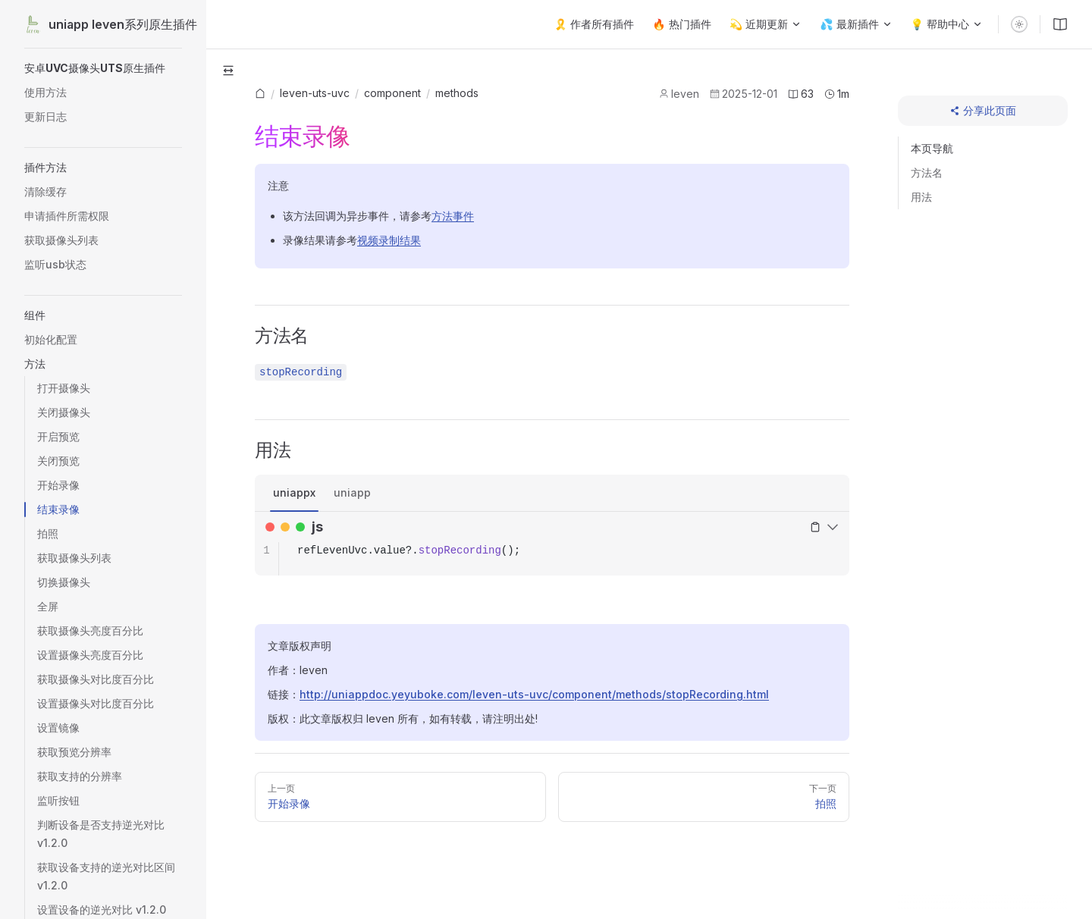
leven (685, 93)
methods (457, 92)
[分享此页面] (983, 111)
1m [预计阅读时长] (843, 93)
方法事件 (452, 215)
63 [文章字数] (807, 93)
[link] (260, 94)
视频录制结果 (389, 240)
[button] (103, 68)
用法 (921, 196)
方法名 (927, 172)
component (392, 92)
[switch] (1019, 24)
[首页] (260, 94)
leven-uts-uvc (315, 92)
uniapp (352, 492)
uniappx (294, 492)
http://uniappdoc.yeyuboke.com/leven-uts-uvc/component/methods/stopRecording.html (534, 694)
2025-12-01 (749, 93)
